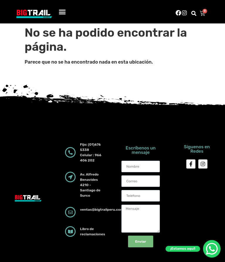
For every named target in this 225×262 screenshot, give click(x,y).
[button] (62, 11)
